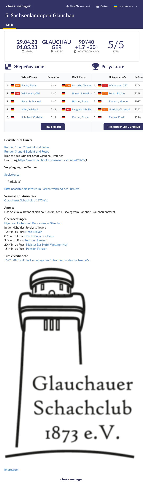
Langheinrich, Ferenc (84, 109)
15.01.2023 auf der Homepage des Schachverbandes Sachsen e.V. (47, 260)
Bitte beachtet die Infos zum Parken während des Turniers (41, 188)
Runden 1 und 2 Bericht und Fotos (26, 147)
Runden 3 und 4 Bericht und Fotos (26, 151)
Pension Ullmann (35, 240)
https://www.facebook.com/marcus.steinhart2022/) (52, 160)
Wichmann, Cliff (30, 93)
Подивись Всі (53, 126)
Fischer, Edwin (80, 117)
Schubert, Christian (32, 117)
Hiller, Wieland (29, 109)
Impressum (11, 469)
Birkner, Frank (80, 101)
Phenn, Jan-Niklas (82, 93)
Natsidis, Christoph (83, 85)
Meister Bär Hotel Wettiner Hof (46, 244)
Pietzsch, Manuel (31, 101)
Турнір (9, 24)
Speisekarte (11, 174)
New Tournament (78, 6)
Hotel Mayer (33, 231)
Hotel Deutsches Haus (39, 236)
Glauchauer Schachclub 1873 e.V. (26, 200)
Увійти (102, 6)
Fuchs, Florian (29, 85)
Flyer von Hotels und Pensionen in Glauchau (33, 223)
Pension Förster (36, 248)
